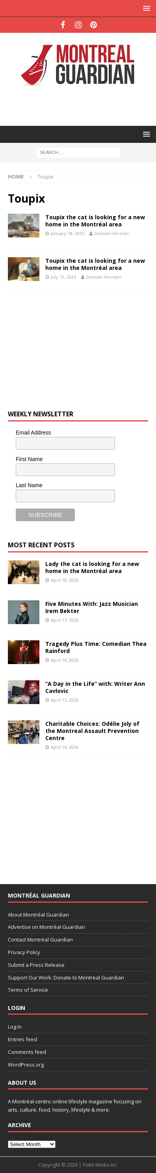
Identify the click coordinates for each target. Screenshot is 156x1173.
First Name (29, 459)
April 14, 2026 (64, 747)
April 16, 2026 (64, 660)
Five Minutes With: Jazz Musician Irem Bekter (91, 607)
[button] (145, 8)
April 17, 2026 (64, 620)
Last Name (29, 485)
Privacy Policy (24, 952)
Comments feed (27, 1051)
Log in (15, 1026)
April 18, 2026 (64, 580)
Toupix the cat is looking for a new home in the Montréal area (95, 220)
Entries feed (22, 1039)
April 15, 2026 (64, 700)
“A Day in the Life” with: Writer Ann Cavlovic (95, 687)
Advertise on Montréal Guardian (46, 926)
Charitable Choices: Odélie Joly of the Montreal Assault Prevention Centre (92, 731)
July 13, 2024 (63, 277)
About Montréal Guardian (38, 914)
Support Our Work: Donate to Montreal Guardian (66, 977)
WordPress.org (26, 1064)
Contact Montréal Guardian (40, 939)
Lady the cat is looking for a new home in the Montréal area (92, 567)
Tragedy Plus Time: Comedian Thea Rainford (96, 647)
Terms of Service (28, 989)
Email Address (33, 432)
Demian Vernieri (112, 233)
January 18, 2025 (67, 233)
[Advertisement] (82, 106)
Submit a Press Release (36, 964)
